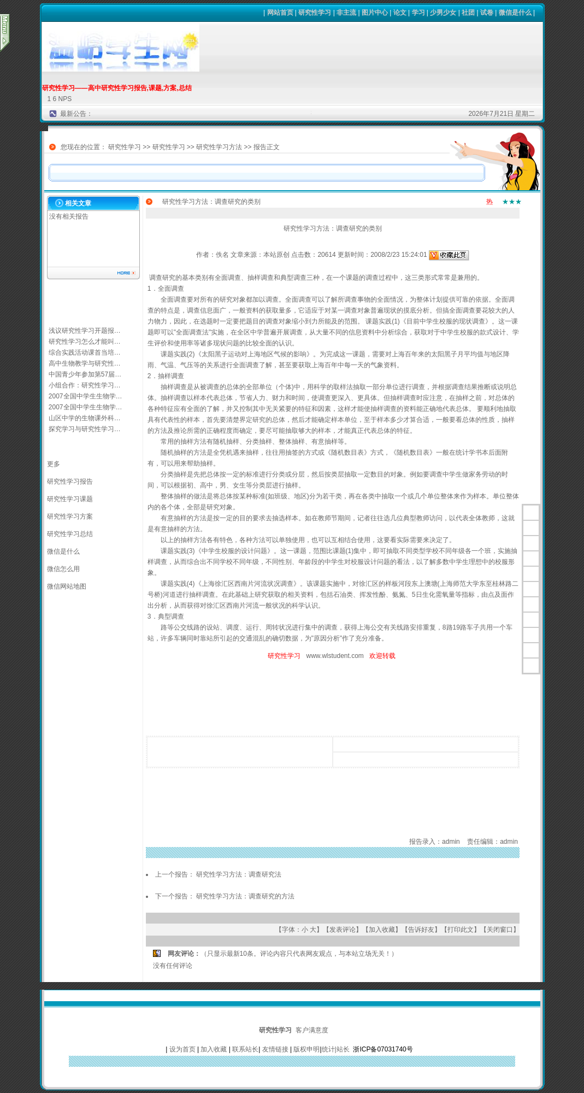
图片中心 (375, 12)
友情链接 (275, 1049)
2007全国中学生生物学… (85, 396)
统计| (329, 1049)
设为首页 (182, 1049)
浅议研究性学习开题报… (85, 330)
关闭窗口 (500, 929)
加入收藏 (382, 929)
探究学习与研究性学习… (85, 429)
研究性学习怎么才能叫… (85, 341)
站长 (343, 1049)
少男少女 (443, 12)
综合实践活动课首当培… (85, 352)
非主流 (346, 12)
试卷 (486, 12)
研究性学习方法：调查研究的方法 (245, 896)
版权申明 (306, 1049)
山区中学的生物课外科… (85, 418)
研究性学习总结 (70, 534)
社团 (468, 12)
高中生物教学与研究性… (85, 363)
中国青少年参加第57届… (85, 374)
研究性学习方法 (219, 147)
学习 (418, 12)
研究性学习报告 (70, 481)
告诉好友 (421, 929)
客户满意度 (312, 1030)
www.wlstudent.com (334, 656)
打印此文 (460, 929)
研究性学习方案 (70, 516)
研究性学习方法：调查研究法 (238, 874)
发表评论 (342, 929)
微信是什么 (515, 12)
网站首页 (280, 12)
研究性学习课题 (70, 499)
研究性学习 (314, 12)
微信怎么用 (63, 569)
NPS (65, 99)
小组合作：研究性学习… (85, 385)
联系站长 (245, 1049)
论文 (399, 12)
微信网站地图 (66, 586)
